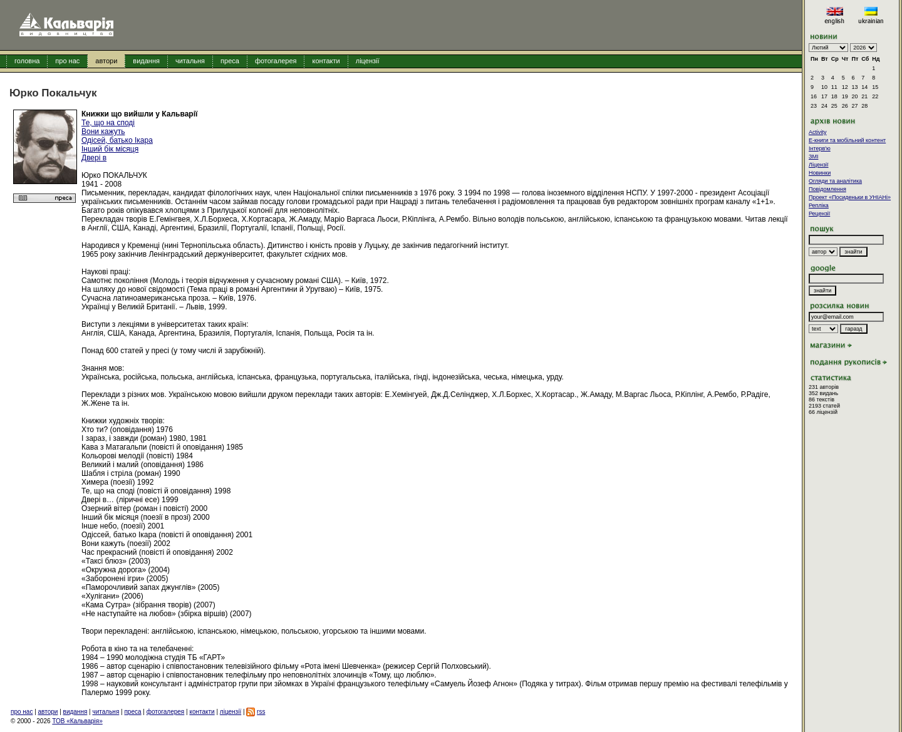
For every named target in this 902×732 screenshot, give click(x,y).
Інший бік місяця (109, 149)
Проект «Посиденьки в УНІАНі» (850, 197)
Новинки (820, 173)
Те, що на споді (108, 122)
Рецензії (819, 213)
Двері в (93, 157)
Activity (818, 132)
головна (26, 60)
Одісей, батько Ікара (117, 140)
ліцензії (368, 60)
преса (229, 60)
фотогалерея (276, 60)
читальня (190, 60)
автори (106, 60)
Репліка (819, 205)
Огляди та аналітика (835, 181)
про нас (67, 60)
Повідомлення (827, 189)
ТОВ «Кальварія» (77, 721)
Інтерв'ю (820, 148)
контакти (326, 60)
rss (261, 711)
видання (146, 60)
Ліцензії (819, 165)
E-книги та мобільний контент (847, 140)
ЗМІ (813, 156)
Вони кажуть (103, 131)
